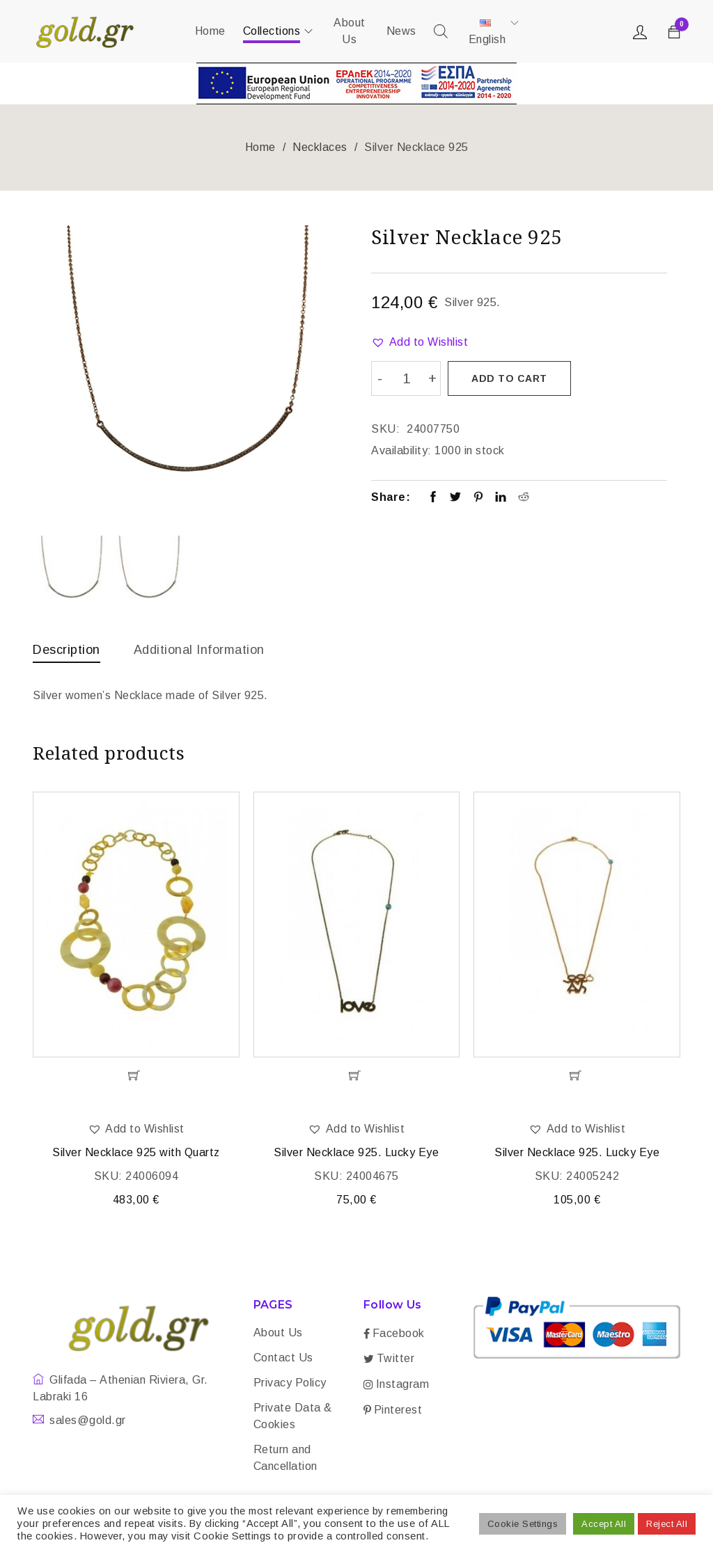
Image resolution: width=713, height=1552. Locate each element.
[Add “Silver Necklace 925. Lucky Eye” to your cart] (356, 1078)
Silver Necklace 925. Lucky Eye (356, 1155)
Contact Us (283, 1360)
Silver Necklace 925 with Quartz (136, 1155)
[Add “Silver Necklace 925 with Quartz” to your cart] (136, 1078)
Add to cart (511, 378)
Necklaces (319, 147)
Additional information (199, 650)
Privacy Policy (290, 1385)
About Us (278, 1335)
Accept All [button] (603, 1524)
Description (66, 650)
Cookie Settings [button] (522, 1524)
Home (260, 147)
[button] (419, 342)
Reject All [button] (666, 1524)
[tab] (66, 653)
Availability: (401, 448)
